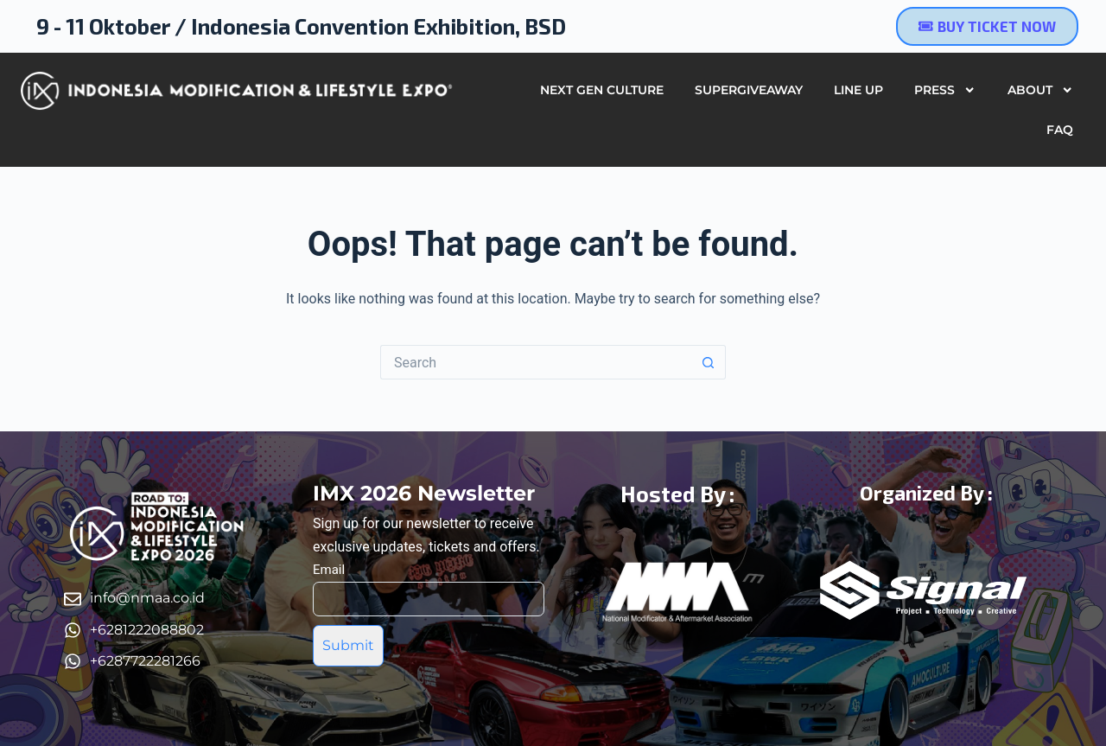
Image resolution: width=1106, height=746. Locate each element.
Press (945, 90)
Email (329, 569)
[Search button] (708, 362)
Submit (348, 645)
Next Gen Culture (602, 90)
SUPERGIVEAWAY (749, 90)
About (1040, 90)
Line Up (858, 90)
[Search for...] (535, 362)
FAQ (1059, 129)
